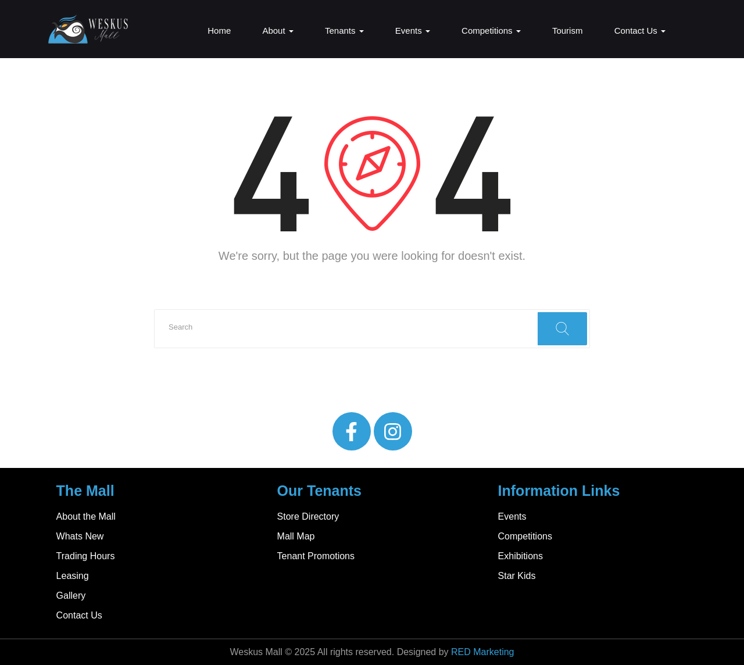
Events (412, 30)
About (277, 30)
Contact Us (640, 30)
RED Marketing (482, 652)
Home (219, 30)
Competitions (491, 30)
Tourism (567, 30)
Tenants (344, 30)
